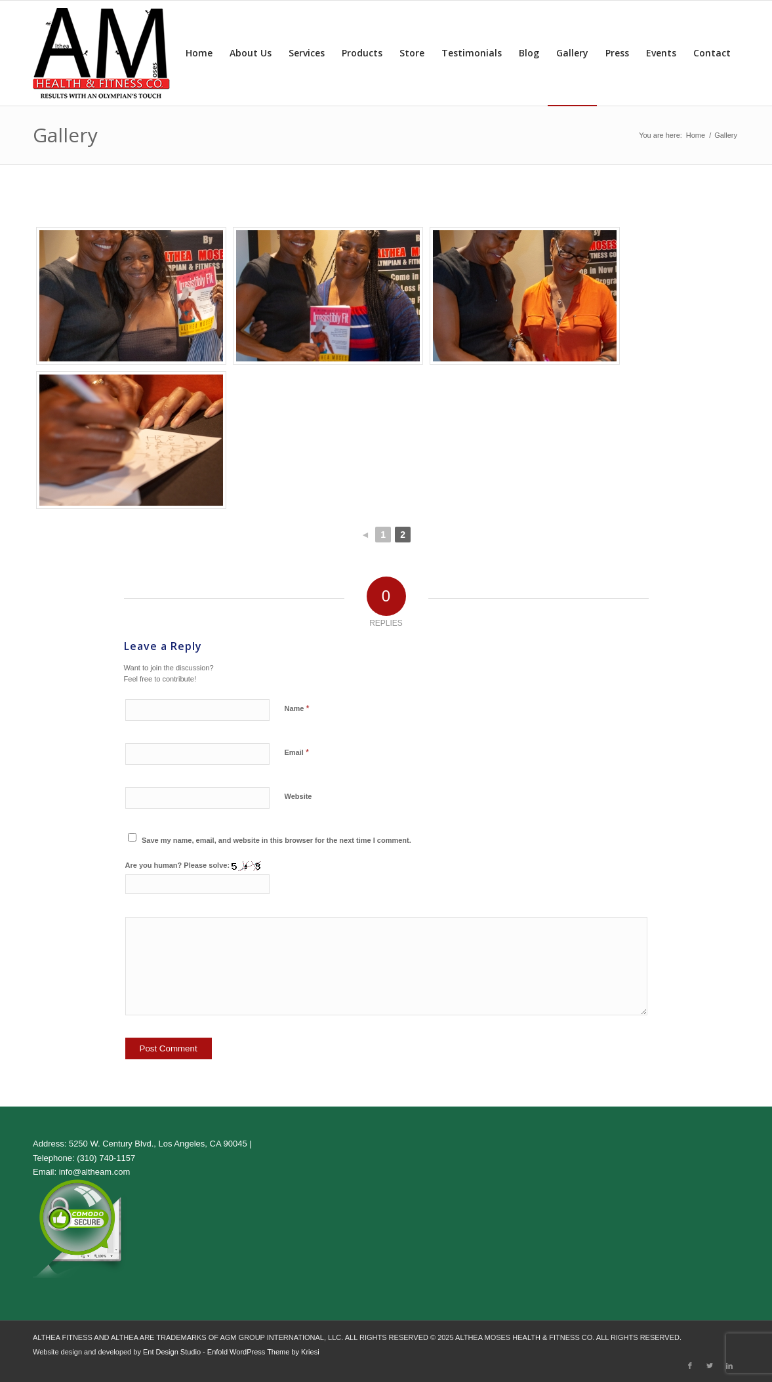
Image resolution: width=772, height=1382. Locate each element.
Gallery (65, 134)
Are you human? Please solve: (197, 877)
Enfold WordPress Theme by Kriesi (263, 1352)
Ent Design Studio (172, 1352)
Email (297, 752)
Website (298, 796)
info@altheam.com (95, 1172)
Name (297, 708)
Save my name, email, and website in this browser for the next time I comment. (276, 840)
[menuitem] (199, 53)
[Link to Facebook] (690, 1365)
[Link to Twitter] (710, 1365)
